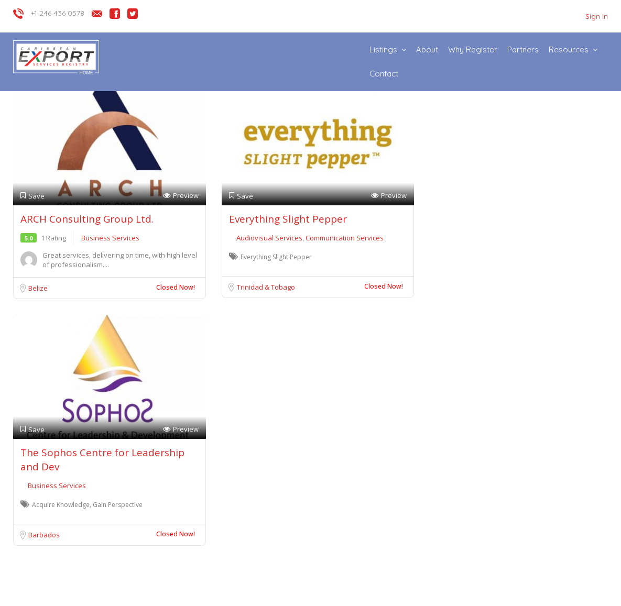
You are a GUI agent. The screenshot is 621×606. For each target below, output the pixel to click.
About (427, 49)
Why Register (472, 49)
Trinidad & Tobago (266, 287)
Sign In (596, 16)
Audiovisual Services (270, 238)
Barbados (44, 534)
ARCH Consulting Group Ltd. (87, 219)
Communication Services (345, 238)
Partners (523, 49)
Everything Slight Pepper (288, 219)
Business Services (110, 238)
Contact (383, 74)
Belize (38, 288)
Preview (181, 195)
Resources (569, 49)
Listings (383, 49)
